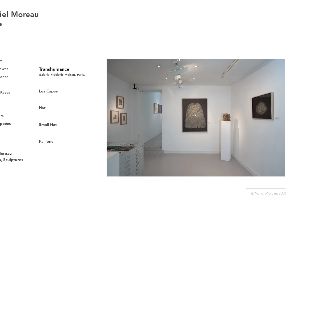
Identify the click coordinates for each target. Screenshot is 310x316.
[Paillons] (58, 141)
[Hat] (58, 107)
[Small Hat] (64, 124)
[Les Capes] (58, 91)
